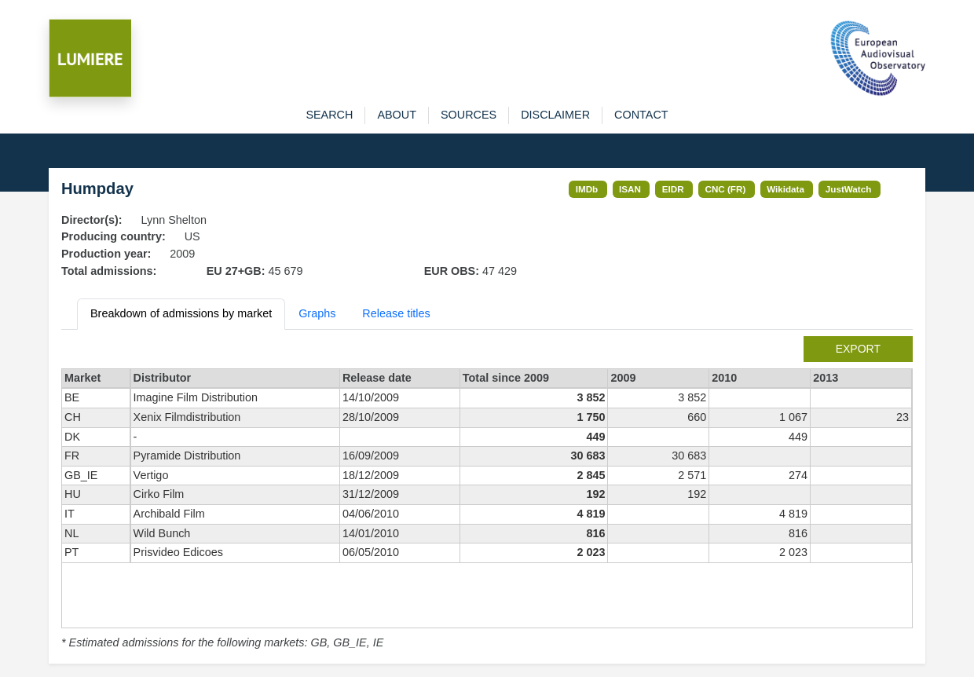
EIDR (673, 189)
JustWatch (849, 189)
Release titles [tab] (396, 313)
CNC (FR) (725, 189)
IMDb (587, 189)
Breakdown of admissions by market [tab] (181, 313)
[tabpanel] (487, 494)
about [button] (396, 114)
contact (641, 114)
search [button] (329, 114)
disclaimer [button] (555, 114)
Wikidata (785, 189)
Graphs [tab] (316, 313)
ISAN (630, 189)
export (858, 348)
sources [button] (468, 114)
